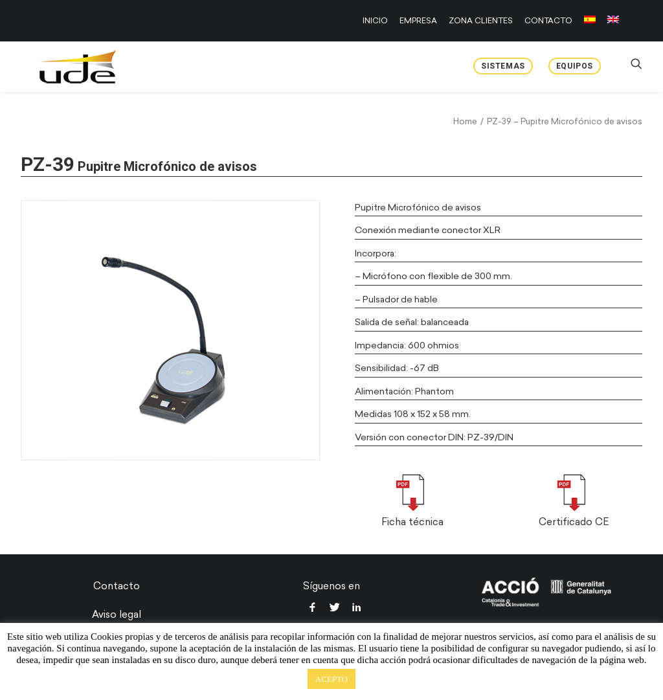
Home (465, 121)
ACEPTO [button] (331, 679)
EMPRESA (418, 20)
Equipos (574, 66)
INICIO (375, 20)
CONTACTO (548, 20)
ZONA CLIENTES (481, 20)
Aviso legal (116, 614)
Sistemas (503, 66)
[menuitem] (377, 21)
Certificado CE (574, 522)
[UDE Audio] (62, 66)
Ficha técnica (412, 522)
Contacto (116, 586)
